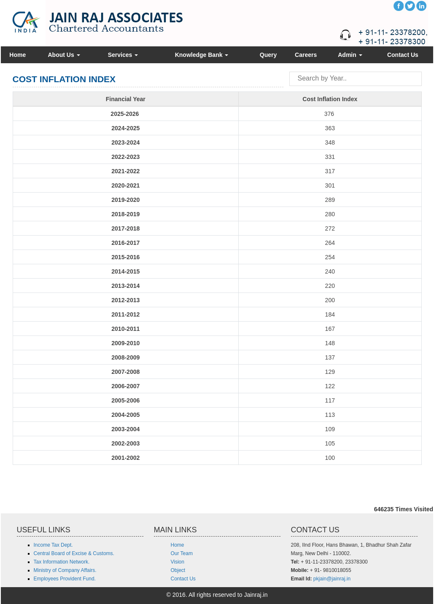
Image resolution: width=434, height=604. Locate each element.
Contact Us (402, 54)
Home (17, 54)
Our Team (182, 553)
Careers (306, 54)
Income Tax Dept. (53, 545)
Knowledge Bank (202, 54)
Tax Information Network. (62, 562)
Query (268, 54)
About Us (64, 54)
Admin (350, 54)
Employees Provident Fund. (65, 579)
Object (178, 570)
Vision (177, 562)
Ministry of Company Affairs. (65, 570)
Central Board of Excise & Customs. (74, 553)
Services (123, 54)
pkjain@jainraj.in (331, 579)
